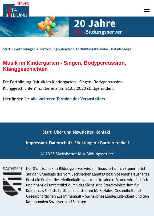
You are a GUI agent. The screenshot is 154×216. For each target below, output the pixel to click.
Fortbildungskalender (56, 49)
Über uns (62, 132)
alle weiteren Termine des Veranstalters (68, 99)
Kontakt (103, 132)
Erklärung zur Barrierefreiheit (101, 143)
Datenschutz (60, 143)
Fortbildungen (25, 49)
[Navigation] (147, 9)
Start (6, 49)
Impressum (36, 143)
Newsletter (83, 132)
